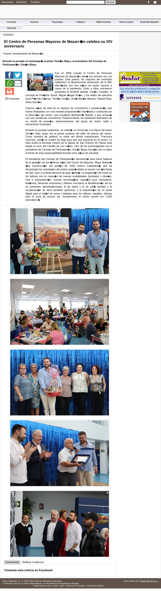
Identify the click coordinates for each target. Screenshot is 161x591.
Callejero (80, 22)
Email (155, 2)
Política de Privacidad (75, 586)
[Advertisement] (140, 51)
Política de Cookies (95, 586)
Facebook (148, 2)
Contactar (11, 22)
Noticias (35, 22)
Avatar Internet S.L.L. (149, 581)
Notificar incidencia (32, 562)
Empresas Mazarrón (149, 22)
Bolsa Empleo (126, 22)
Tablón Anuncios (103, 22)
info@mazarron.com (42, 586)
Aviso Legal (58, 586)
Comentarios (12, 562)
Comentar (12, 98)
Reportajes (57, 22)
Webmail (11, 28)
